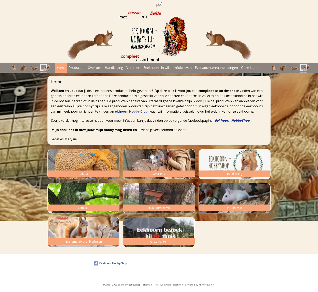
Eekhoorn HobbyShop (110, 263)
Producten (77, 67)
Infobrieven (183, 67)
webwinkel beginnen (171, 284)
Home (61, 67)
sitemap (147, 284)
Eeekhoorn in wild (157, 67)
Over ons (95, 67)
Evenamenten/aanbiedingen (216, 67)
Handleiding (114, 67)
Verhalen (133, 67)
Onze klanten (251, 67)
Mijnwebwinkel (207, 284)
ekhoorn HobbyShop (233, 120)
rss (156, 284)
